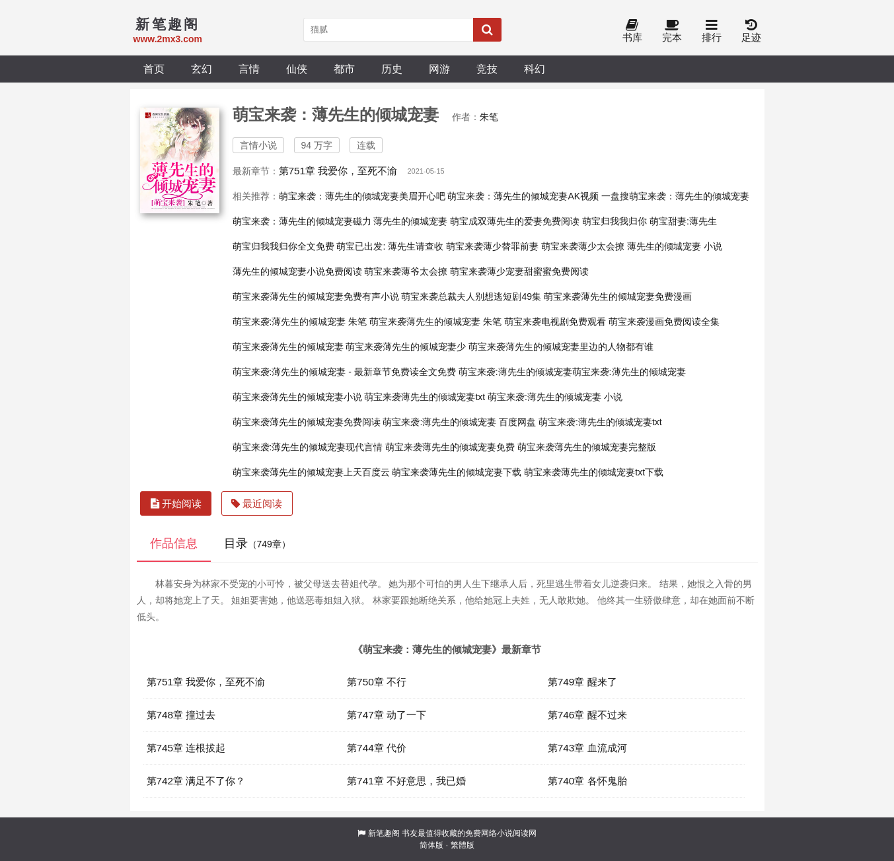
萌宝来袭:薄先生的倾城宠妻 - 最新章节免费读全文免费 (344, 371)
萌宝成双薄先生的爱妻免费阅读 (514, 221)
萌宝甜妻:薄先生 (683, 221)
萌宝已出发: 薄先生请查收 (389, 246)
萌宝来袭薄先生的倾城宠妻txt (424, 397)
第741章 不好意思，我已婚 (406, 780)
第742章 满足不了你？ (196, 780)
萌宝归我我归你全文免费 (283, 246)
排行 (712, 31)
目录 (257, 543)
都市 (344, 69)
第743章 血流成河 (587, 747)
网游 (439, 69)
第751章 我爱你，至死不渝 (338, 170)
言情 (249, 69)
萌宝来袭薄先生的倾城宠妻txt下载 (593, 472)
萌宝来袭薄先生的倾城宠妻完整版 (586, 447)
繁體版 (462, 845)
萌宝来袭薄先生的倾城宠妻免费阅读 (307, 422)
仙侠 (296, 69)
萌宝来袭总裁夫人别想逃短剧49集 (471, 296)
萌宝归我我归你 (614, 221)
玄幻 (201, 69)
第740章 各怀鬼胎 (587, 780)
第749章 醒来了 (582, 681)
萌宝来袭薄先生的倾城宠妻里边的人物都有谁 (560, 346)
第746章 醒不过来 (587, 714)
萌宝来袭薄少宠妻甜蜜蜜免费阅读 (519, 271)
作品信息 (174, 543)
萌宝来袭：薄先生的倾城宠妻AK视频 (523, 196)
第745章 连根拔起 (186, 747)
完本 (672, 31)
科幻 (534, 69)
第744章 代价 (376, 747)
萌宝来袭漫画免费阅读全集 (664, 321)
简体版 (431, 845)
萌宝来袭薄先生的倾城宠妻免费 (450, 447)
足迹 (751, 31)
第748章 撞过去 (181, 714)
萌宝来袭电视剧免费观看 (555, 321)
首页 (154, 69)
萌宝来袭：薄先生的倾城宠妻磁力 (302, 221)
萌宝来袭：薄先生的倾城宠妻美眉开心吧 (362, 196)
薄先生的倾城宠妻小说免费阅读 (297, 271)
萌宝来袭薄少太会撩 (582, 246)
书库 (632, 31)
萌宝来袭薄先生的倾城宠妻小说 (297, 397)
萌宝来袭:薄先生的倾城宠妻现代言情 (308, 447)
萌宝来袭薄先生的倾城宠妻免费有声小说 (316, 296)
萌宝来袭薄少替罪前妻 (492, 246)
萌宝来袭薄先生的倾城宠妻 (288, 346)
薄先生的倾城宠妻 (410, 221)
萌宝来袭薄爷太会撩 (405, 271)
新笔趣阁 (384, 833)
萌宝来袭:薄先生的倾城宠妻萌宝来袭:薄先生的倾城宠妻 (572, 371)
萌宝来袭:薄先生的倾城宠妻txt (600, 422)
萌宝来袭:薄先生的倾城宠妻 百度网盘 (459, 422)
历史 (391, 69)
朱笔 (489, 117)
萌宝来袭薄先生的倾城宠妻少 (406, 346)
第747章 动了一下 (386, 714)
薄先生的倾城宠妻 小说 (674, 246)
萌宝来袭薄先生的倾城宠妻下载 (456, 472)
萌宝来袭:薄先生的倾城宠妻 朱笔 (300, 321)
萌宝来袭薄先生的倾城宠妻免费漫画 (618, 296)
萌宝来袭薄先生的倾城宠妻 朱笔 (435, 321)
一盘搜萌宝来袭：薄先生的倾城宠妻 (675, 196)
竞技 (487, 69)
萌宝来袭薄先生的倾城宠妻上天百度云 (311, 472)
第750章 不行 (376, 681)
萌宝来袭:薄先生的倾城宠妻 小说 (555, 397)
